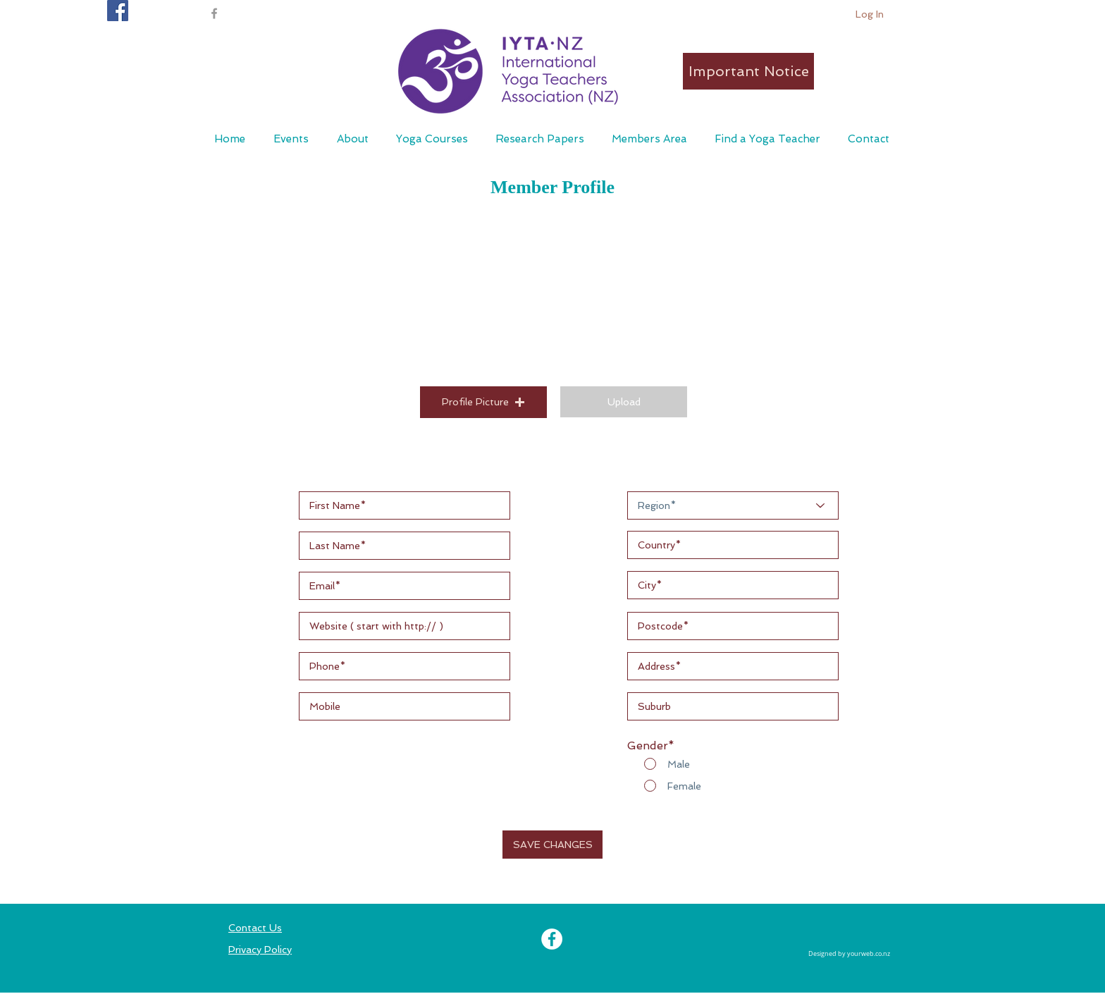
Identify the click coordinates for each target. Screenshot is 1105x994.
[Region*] (733, 505)
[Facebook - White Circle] (551, 939)
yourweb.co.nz (868, 954)
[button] (649, 139)
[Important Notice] (748, 71)
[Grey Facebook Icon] (214, 13)
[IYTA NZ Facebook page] (117, 10)
